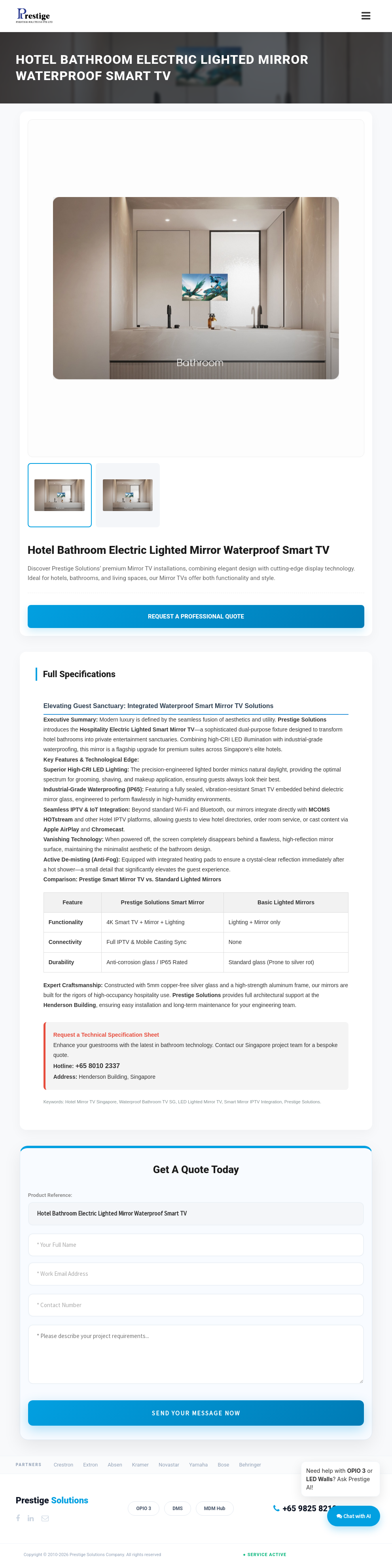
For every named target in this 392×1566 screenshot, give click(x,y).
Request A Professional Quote (196, 616)
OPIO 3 (143, 1508)
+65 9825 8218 (305, 1508)
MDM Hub (214, 1508)
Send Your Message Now (196, 1413)
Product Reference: (50, 1195)
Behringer (250, 1465)
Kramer (140, 1465)
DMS (177, 1508)
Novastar (169, 1465)
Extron (90, 1465)
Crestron (63, 1465)
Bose (223, 1465)
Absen (115, 1465)
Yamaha (198, 1465)
